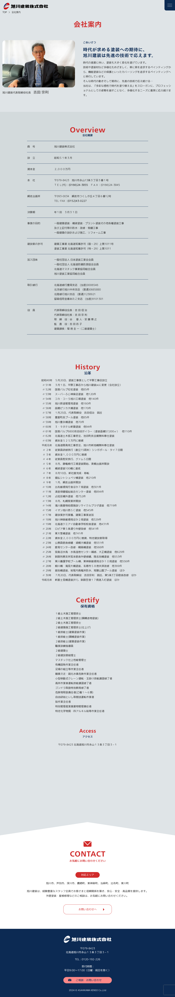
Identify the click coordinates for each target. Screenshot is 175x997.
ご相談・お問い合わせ (89, 980)
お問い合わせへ (87, 909)
